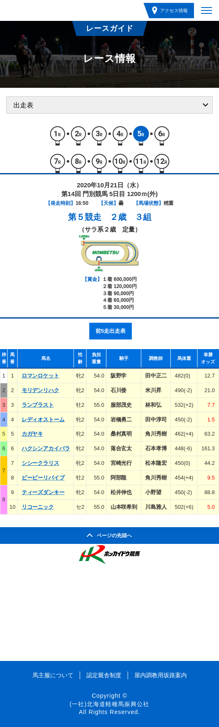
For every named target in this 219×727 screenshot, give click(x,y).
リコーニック (38, 507)
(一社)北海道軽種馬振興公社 (109, 704)
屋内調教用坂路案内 (160, 675)
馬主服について (53, 675)
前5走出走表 (111, 331)
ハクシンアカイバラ (46, 448)
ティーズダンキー (43, 492)
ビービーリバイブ (43, 477)
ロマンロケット (40, 375)
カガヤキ (32, 434)
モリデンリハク (40, 390)
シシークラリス (40, 463)
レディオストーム (43, 419)
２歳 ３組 (130, 217)
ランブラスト (38, 405)
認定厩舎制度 (103, 675)
